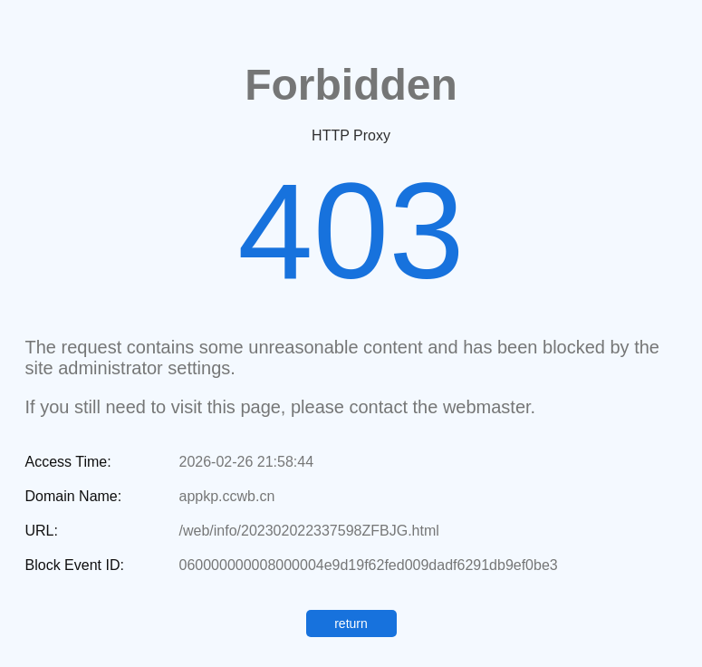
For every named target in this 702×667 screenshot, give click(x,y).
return (351, 623)
